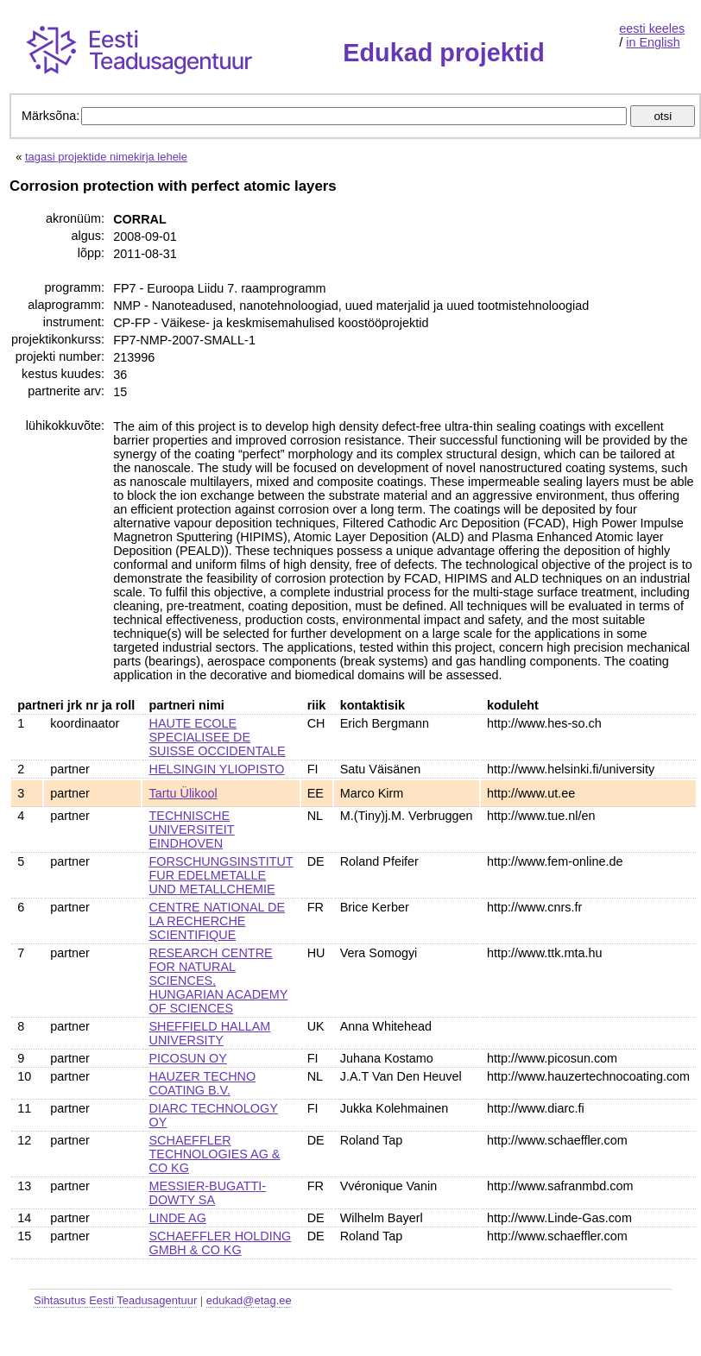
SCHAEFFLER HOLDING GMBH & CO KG (220, 1243)
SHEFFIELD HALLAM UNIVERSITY (210, 1033)
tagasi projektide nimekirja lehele (106, 156)
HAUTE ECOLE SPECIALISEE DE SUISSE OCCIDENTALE (217, 737)
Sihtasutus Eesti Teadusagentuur (115, 1300)
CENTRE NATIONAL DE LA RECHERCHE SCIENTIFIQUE (217, 921)
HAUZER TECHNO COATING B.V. (202, 1083)
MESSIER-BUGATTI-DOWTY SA (208, 1193)
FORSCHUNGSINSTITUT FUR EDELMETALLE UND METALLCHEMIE (221, 875)
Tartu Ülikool (183, 793)
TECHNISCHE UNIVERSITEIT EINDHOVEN (192, 829)
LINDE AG (177, 1218)
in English (652, 42)
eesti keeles (652, 28)
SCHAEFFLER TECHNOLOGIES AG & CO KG (215, 1154)
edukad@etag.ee (249, 1300)
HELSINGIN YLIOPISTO (217, 769)
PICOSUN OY (188, 1058)
